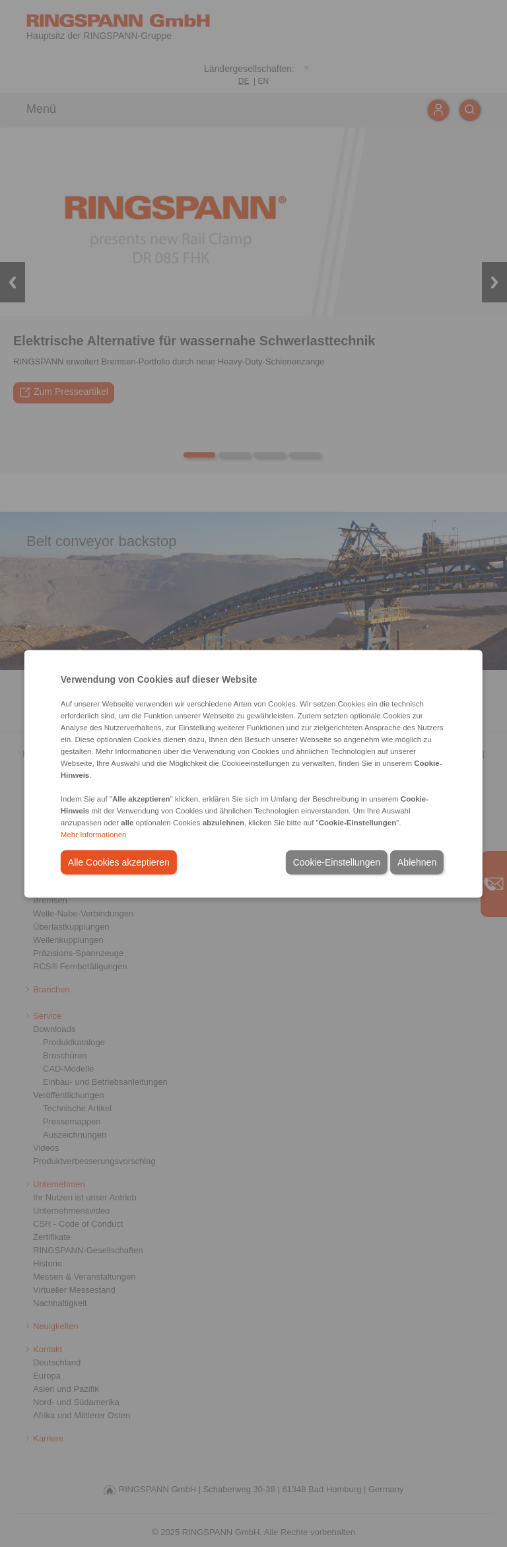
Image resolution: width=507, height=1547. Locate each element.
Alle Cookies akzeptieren (119, 861)
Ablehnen (416, 861)
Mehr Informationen (94, 834)
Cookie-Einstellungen (336, 861)
